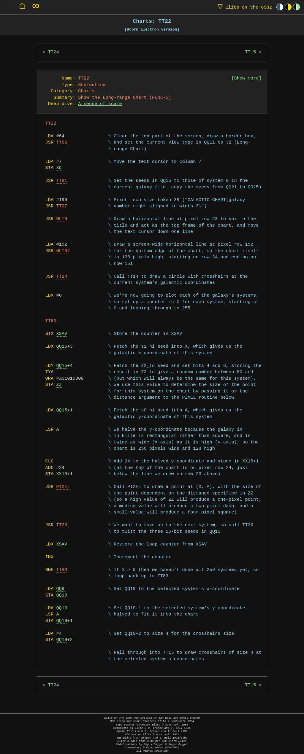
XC (58, 168)
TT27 (61, 206)
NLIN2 (63, 251)
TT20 (61, 525)
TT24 (53, 52)
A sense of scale (100, 104)
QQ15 (61, 346)
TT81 (61, 181)
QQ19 (61, 595)
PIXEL (63, 487)
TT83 (61, 570)
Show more (246, 78)
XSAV (61, 334)
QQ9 (60, 589)
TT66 (61, 142)
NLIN (61, 219)
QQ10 (61, 608)
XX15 (61, 474)
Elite (243, 7)
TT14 (61, 276)
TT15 (250, 52)
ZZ (58, 385)
